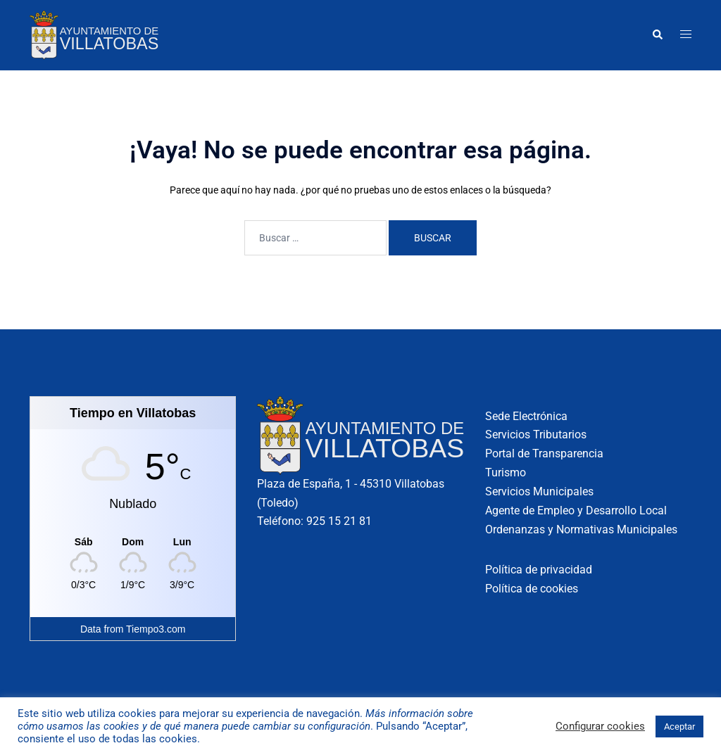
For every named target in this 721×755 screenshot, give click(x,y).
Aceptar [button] (679, 726)
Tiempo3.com (155, 629)
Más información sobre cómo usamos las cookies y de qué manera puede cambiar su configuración (245, 719)
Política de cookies (531, 588)
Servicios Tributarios (536, 434)
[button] (657, 35)
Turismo (505, 472)
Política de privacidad (538, 569)
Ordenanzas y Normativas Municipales (581, 529)
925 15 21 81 (339, 521)
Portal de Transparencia (544, 453)
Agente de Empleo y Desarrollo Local (576, 510)
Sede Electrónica (526, 416)
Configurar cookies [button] (600, 726)
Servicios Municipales (539, 491)
